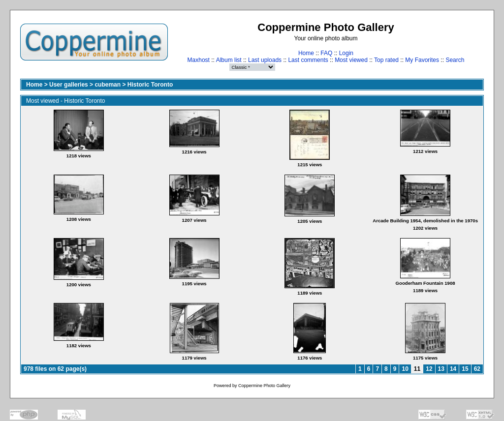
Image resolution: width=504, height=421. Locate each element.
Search (454, 60)
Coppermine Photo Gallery (264, 385)
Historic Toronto (150, 84)
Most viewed (351, 60)
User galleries (68, 84)
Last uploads (265, 60)
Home (306, 53)
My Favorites (422, 60)
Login (346, 53)
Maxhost (199, 60)
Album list (229, 60)
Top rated (386, 60)
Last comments (308, 60)
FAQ (326, 53)
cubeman (107, 84)
